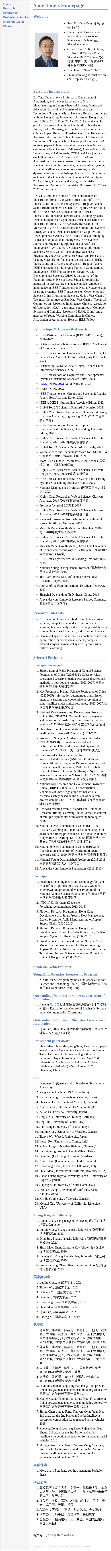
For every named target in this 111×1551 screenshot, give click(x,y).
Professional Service (16, 17)
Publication (10, 12)
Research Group (13, 21)
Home (7, 4)
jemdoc (87, 1546)
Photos (7, 26)
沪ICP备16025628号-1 (60, 1535)
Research (9, 8)
